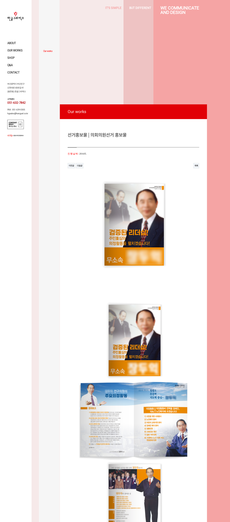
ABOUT (11, 43)
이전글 (71, 165)
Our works (47, 51)
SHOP (11, 58)
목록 (196, 165)
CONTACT (13, 72)
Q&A (10, 65)
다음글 (79, 165)
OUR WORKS (14, 50)
